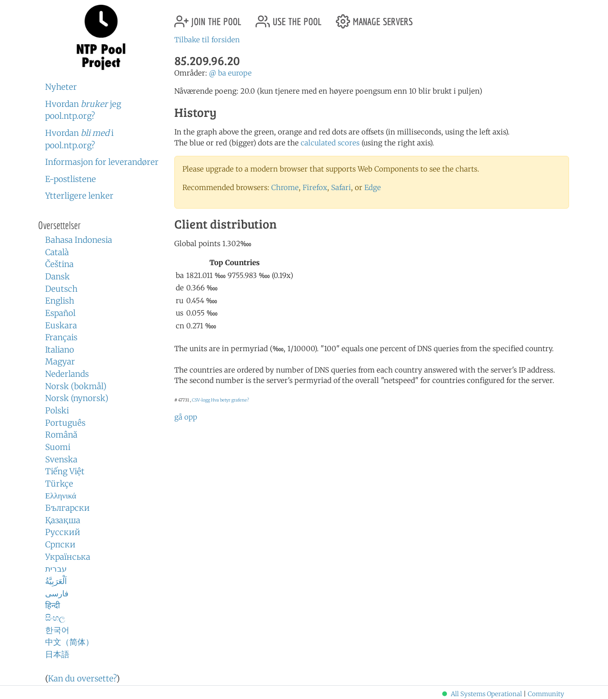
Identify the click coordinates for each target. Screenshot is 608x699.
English (59, 301)
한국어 (57, 630)
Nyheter (61, 87)
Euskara (61, 325)
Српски (60, 544)
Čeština (59, 264)
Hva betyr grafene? (230, 399)
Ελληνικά (60, 495)
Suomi (57, 447)
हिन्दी (52, 605)
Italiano (59, 350)
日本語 (57, 654)
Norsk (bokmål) (75, 386)
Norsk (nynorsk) (76, 398)
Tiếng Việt (65, 471)
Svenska (61, 459)
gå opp (185, 416)
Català (57, 252)
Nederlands (67, 374)
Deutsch (61, 289)
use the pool (289, 18)
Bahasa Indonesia (78, 240)
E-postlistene (70, 179)
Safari (341, 187)
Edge (372, 187)
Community (546, 694)
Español (60, 313)
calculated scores (330, 142)
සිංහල (55, 618)
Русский (62, 532)
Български (67, 508)
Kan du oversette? (82, 678)
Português (65, 423)
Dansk (57, 276)
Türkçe (59, 484)
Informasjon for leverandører (102, 162)
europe (240, 72)
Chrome (285, 187)
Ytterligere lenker (79, 196)
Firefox (315, 187)
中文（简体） (69, 642)
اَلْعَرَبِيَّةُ (56, 581)
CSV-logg (201, 399)
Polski (57, 410)
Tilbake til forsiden (207, 39)
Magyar (60, 361)
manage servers (374, 18)
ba (222, 72)
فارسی (56, 593)
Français (61, 337)
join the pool (207, 18)
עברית (56, 569)
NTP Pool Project (101, 37)
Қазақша (62, 520)
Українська (67, 557)
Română (61, 435)
